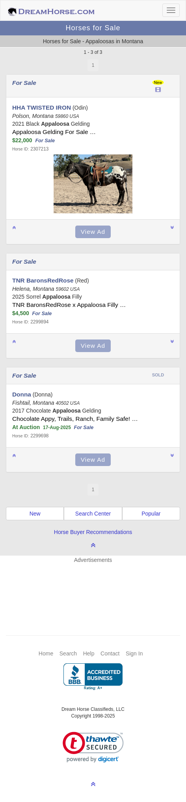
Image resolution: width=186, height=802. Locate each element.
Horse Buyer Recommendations (93, 532)
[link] (93, 747)
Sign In (134, 653)
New (35, 513)
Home (46, 653)
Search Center (93, 513)
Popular (150, 513)
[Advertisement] (97, 587)
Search (68, 653)
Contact (109, 653)
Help (89, 653)
